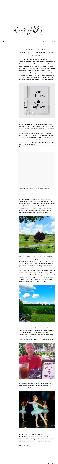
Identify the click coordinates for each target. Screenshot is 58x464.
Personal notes (29, 49)
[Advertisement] (29, 14)
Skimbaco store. (46, 49)
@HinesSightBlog (41, 436)
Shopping (37, 49)
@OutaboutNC (23, 439)
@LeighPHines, (30, 436)
